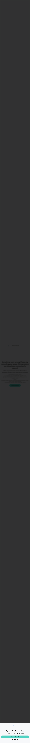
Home (2, 5)
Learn (12, 111)
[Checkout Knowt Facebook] (15, 726)
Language (7, 5)
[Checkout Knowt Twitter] (18, 726)
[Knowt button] (26, 16)
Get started (25, 1)
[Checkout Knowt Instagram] (11, 726)
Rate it (13, 13)
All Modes (5, 111)
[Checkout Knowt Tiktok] (7, 726)
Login (18, 1)
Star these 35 (24, 154)
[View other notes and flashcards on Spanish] (5, 103)
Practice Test (21, 111)
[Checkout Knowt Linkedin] (22, 726)
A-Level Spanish (15, 5)
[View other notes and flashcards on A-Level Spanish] (12, 103)
